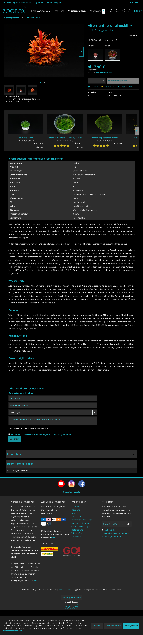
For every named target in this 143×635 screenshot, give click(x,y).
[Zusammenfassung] (52, 405)
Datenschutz (77, 536)
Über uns (76, 516)
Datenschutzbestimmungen (35, 434)
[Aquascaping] (96, 10)
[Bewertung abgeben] (52, 412)
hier (35, 586)
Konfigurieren (131, 625)
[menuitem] (117, 11)
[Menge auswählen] (97, 81)
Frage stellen (126, 87)
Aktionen (134, 2)
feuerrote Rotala (65, 140)
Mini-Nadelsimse (25, 140)
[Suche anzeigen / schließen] (111, 11)
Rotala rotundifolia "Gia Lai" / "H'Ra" (65, 137)
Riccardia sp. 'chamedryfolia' (104, 137)
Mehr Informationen (12, 630)
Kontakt (75, 512)
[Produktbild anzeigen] (44, 82)
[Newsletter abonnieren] (129, 530)
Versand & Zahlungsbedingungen (82, 524)
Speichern (14, 441)
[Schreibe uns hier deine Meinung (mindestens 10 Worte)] (52, 420)
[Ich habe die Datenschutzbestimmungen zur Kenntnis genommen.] (9, 434)
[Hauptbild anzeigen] (40, 82)
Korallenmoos (104, 140)
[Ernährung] (59, 10)
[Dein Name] (52, 398)
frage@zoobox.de (71, 498)
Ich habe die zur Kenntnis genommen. (41, 434)
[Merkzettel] (124, 11)
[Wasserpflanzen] (77, 10)
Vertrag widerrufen (71, 603)
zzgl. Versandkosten (104, 72)
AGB (73, 519)
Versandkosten (65, 596)
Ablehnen (96, 625)
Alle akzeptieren (113, 625)
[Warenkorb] (134, 11)
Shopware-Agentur (80, 529)
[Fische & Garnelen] (40, 10)
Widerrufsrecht (78, 539)
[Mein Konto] (117, 11)
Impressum (77, 542)
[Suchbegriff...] (112, 17)
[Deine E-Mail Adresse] (114, 530)
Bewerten (107, 87)
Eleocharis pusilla (25, 137)
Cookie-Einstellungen (81, 532)
